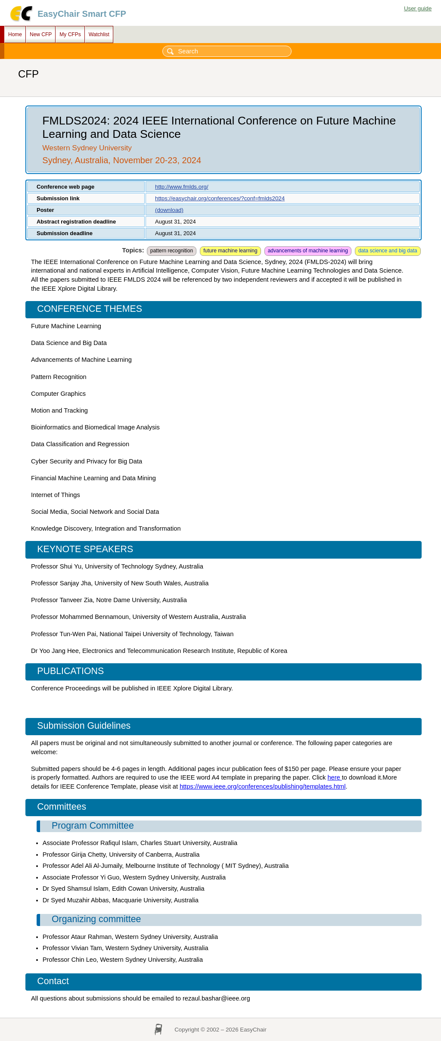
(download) (169, 210)
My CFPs (70, 34)
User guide (418, 8)
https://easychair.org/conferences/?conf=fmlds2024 (220, 198)
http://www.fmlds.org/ (181, 186)
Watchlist (99, 34)
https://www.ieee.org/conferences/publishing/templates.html (262, 786)
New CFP (41, 34)
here (334, 777)
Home (15, 34)
